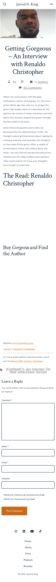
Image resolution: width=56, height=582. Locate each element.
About (28, 547)
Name (5, 446)
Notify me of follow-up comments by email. (24, 495)
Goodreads (29, 349)
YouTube (41, 372)
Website (5, 478)
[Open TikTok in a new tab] (40, 531)
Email (4, 462)
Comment (6, 400)
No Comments (32, 88)
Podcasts (28, 560)
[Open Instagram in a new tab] (16, 531)
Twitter (7, 349)
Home (28, 541)
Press (28, 553)
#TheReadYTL (15, 369)
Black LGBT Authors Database (27, 361)
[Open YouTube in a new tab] (32, 531)
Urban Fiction (26, 372)
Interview (38, 369)
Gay (28, 369)
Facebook (17, 349)
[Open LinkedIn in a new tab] (24, 531)
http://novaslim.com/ (23, 343)
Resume (28, 566)
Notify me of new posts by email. (19, 499)
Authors (43, 82)
